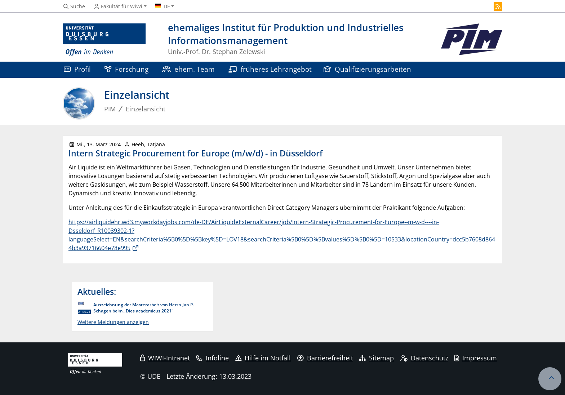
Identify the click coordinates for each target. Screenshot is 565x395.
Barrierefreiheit (325, 358)
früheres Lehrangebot (270, 69)
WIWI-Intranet (165, 358)
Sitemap (376, 358)
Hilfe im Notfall (263, 358)
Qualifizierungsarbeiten (367, 69)
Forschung (126, 69)
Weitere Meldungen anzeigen (113, 322)
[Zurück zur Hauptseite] (471, 39)
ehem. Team (188, 69)
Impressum (475, 358)
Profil (77, 69)
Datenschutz (424, 358)
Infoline (212, 358)
